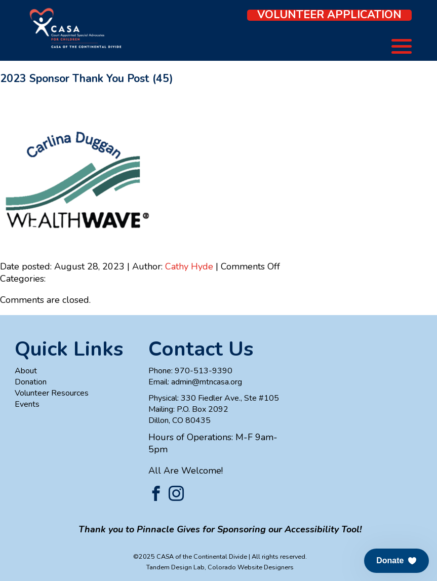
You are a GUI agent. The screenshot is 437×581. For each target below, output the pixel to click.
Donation (31, 382)
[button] (396, 561)
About (26, 370)
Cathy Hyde (189, 266)
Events (27, 404)
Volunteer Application (329, 15)
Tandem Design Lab (175, 567)
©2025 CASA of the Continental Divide (190, 556)
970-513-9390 (203, 370)
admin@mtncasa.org (206, 382)
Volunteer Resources (52, 393)
